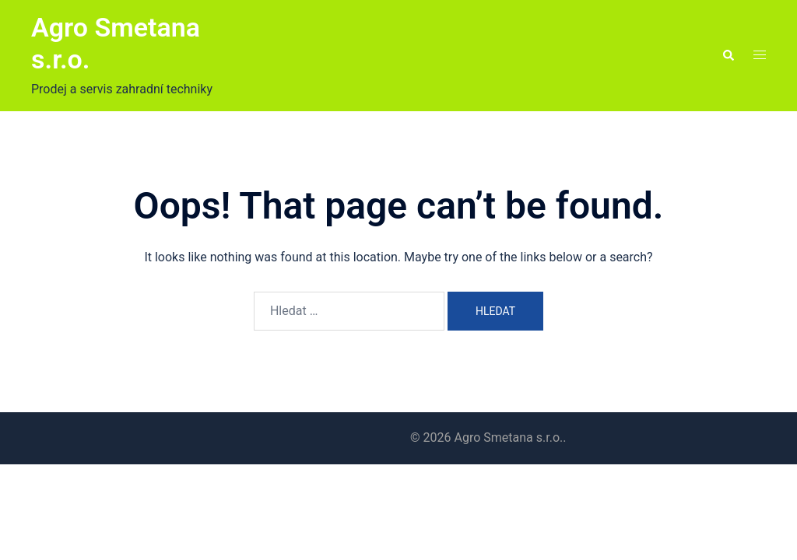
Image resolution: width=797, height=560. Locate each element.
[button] (728, 56)
